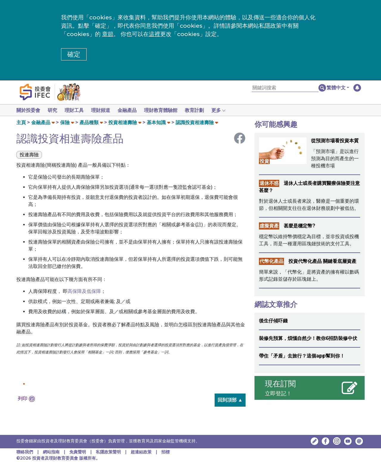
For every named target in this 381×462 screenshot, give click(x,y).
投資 (264, 161)
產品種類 (89, 122)
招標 (165, 452)
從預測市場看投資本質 (335, 140)
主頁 (21, 122)
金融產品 (131, 110)
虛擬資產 (269, 226)
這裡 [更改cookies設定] (154, 34)
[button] (338, 87)
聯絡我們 (24, 452)
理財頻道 (104, 110)
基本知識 (156, 122)
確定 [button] (73, 54)
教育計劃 (201, 110)
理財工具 (76, 110)
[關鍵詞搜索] (285, 88)
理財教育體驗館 (166, 110)
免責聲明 (78, 452)
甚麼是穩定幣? (299, 226)
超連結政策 (141, 452)
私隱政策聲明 (109, 452)
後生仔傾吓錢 (273, 321)
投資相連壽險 (122, 122)
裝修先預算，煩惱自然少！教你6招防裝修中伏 (308, 338)
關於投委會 (28, 110)
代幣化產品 (271, 261)
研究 (53, 110)
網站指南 (51, 452)
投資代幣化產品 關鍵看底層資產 (322, 261)
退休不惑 (269, 183)
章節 (107, 34)
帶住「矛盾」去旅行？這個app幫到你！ (302, 356)
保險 (65, 122)
